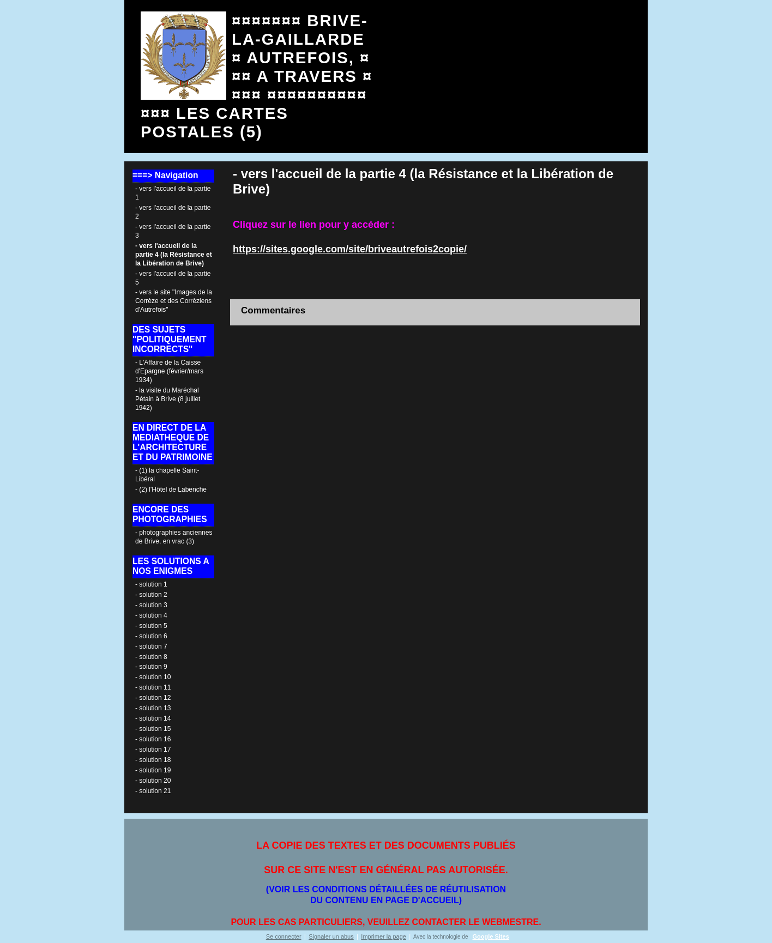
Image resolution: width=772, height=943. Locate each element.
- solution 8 (151, 657)
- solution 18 (153, 760)
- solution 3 (151, 605)
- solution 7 (151, 646)
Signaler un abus (331, 936)
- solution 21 (153, 791)
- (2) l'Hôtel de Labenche (171, 489)
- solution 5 (151, 626)
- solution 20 (153, 780)
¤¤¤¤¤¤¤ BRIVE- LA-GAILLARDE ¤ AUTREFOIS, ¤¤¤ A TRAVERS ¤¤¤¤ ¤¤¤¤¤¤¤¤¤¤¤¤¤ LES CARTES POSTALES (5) (256, 76)
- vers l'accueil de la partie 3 (172, 231)
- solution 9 (151, 666)
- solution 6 (151, 636)
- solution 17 (153, 749)
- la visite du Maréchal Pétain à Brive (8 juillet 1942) (167, 399)
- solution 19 (153, 770)
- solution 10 (153, 677)
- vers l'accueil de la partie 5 (172, 278)
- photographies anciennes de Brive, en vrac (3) (173, 537)
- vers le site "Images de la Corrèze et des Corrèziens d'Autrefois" (173, 300)
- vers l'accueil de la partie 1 (172, 193)
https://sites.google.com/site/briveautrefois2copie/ (350, 249)
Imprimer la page (383, 936)
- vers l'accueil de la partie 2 (172, 212)
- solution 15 (153, 729)
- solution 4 (151, 615)
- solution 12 (153, 698)
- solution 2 (151, 595)
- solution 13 (153, 708)
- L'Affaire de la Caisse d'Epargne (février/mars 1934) (169, 371)
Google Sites (491, 936)
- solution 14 (153, 718)
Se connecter (283, 936)
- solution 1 (151, 584)
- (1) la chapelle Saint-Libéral (167, 475)
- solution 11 (153, 687)
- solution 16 (153, 739)
